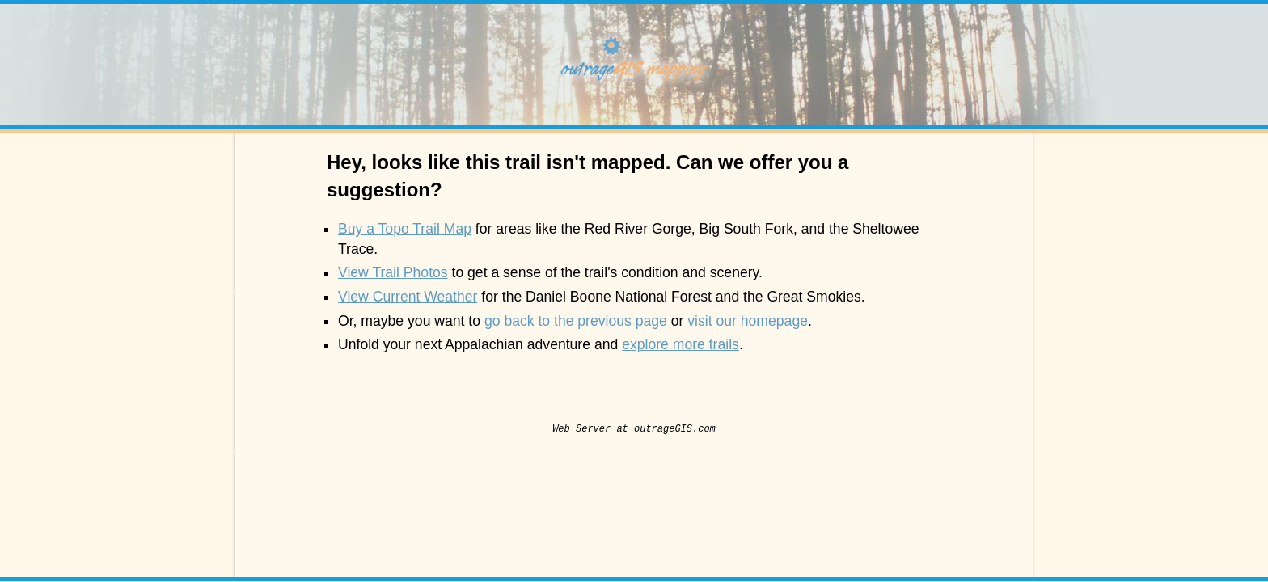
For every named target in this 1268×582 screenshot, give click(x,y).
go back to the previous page (575, 321)
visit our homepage (747, 321)
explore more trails (680, 344)
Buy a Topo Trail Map (404, 229)
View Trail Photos (393, 272)
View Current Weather (407, 297)
